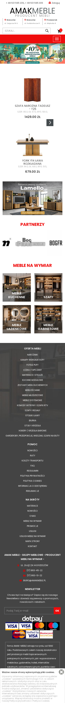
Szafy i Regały (32, 410)
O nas (32, 515)
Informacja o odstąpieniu (32, 485)
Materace (32, 505)
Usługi (32, 531)
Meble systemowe (32, 400)
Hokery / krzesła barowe (32, 430)
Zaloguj (54, 2)
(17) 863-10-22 (34, 575)
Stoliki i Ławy (32, 415)
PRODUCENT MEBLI (32, 11)
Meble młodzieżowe (32, 395)
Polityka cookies (32, 480)
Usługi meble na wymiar (33, 536)
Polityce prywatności (20, 700)
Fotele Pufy (32, 364)
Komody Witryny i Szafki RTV (32, 405)
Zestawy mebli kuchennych (32, 385)
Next (49, 122)
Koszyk (60, 30)
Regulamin (32, 470)
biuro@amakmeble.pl (34, 580)
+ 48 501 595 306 (34, 2)
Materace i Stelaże (32, 374)
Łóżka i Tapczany (32, 369)
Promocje (32, 526)
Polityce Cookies (41, 700)
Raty (32, 455)
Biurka (32, 420)
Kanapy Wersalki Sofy (32, 359)
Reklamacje (32, 490)
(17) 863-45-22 (34, 570)
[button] (3, 53)
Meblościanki (32, 390)
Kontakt (32, 546)
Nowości (32, 450)
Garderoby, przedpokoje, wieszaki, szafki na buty (32, 435)
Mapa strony (32, 541)
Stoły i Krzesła (32, 425)
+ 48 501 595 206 (15, 2)
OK (57, 610)
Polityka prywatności (32, 475)
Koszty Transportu (32, 460)
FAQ (32, 465)
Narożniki (32, 354)
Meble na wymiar (32, 520)
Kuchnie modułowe (32, 380)
